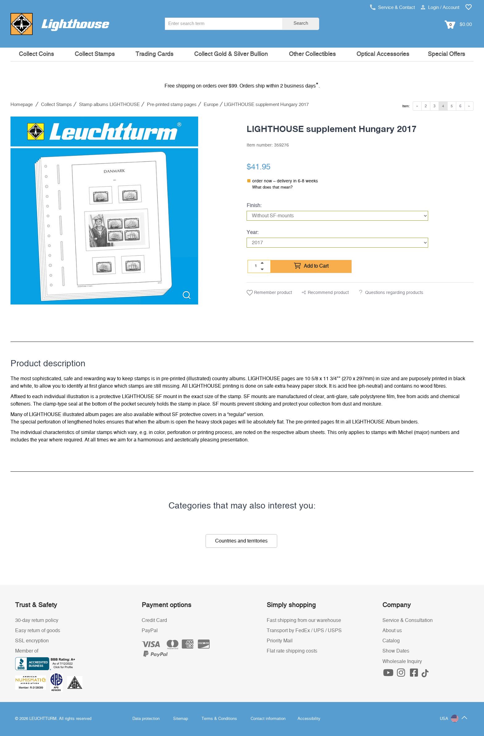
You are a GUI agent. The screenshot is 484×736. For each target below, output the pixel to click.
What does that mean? (272, 187)
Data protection (146, 719)
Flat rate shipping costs (292, 651)
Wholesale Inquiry (402, 661)
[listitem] (104, 210)
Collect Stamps (95, 54)
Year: (252, 232)
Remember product (269, 293)
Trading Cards (154, 54)
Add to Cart (311, 266)
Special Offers (446, 54)
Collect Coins (36, 54)
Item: (406, 106)
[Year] (337, 243)
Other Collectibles (312, 54)
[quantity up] (262, 263)
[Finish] (337, 216)
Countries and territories (241, 540)
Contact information (268, 719)
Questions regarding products (394, 293)
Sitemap (180, 719)
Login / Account (440, 7)
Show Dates (395, 651)
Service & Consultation (407, 620)
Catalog (391, 640)
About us (392, 630)
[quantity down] (262, 269)
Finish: (254, 205)
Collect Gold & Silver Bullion (231, 54)
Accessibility (309, 719)
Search (301, 23)
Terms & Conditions (219, 719)
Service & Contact (392, 7)
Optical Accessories (383, 54)
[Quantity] (256, 266)
